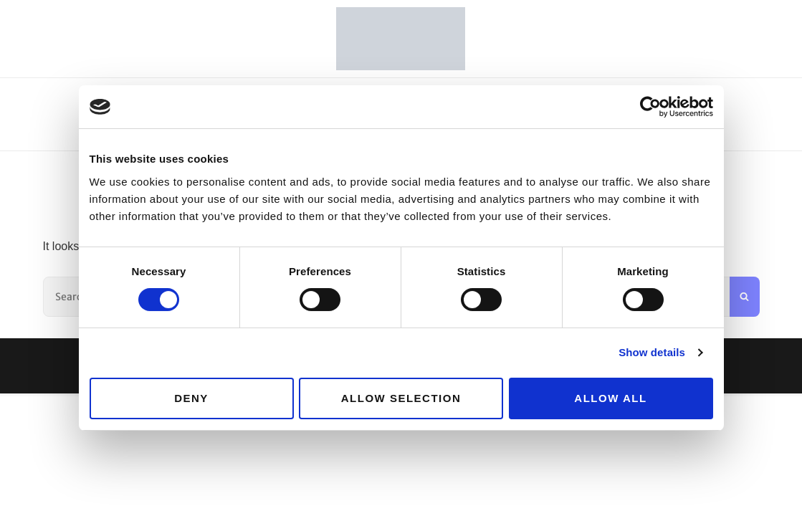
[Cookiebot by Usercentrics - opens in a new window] (650, 107)
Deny (191, 398)
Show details (652, 352)
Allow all (610, 398)
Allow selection (401, 398)
